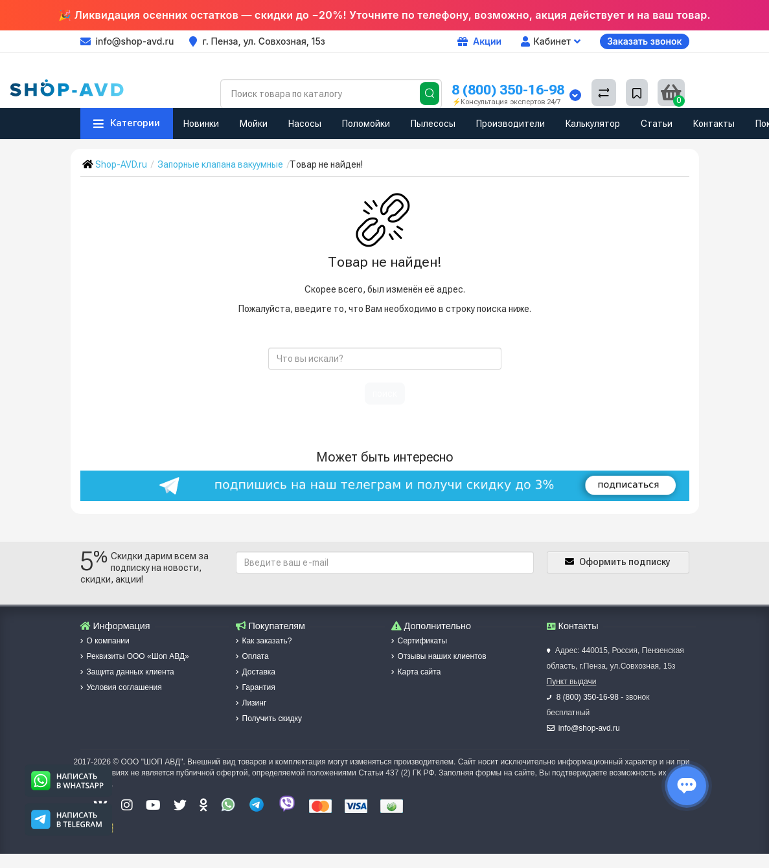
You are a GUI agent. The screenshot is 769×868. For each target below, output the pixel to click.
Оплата (252, 656)
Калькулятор (593, 123)
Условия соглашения (121, 687)
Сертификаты (419, 640)
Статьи (656, 123)
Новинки (201, 123)
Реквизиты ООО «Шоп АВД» (134, 656)
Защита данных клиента (127, 671)
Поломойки (366, 123)
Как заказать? (264, 640)
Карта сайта (416, 671)
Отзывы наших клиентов (439, 656)
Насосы (304, 123)
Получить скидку (269, 718)
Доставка (256, 671)
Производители (510, 123)
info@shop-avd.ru (589, 728)
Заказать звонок (644, 41)
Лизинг (251, 702)
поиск (385, 393)
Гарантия (255, 687)
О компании (105, 640)
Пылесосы (433, 123)
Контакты (714, 123)
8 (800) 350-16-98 (508, 90)
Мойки (254, 123)
